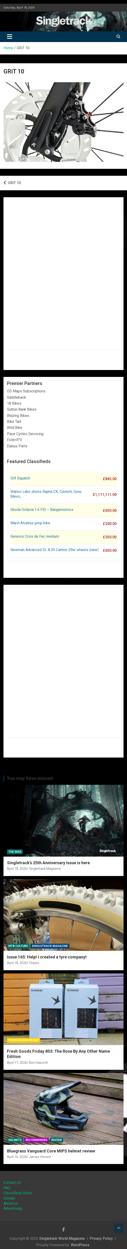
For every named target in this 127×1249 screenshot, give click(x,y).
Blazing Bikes (18, 415)
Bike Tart (14, 421)
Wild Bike (14, 427)
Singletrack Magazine (45, 868)
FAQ (6, 1188)
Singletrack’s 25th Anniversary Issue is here (48, 862)
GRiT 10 (14, 183)
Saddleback (16, 397)
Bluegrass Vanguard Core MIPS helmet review (51, 1151)
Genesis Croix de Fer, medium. (35, 536)
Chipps (34, 963)
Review (56, 1140)
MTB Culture (18, 946)
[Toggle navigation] (9, 36)
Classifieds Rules (17, 1193)
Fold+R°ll (14, 440)
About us (10, 1203)
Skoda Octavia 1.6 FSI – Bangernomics (41, 509)
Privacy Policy (101, 1238)
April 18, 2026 (17, 868)
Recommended (36, 1140)
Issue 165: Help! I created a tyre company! (47, 957)
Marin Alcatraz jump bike (30, 523)
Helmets (15, 1140)
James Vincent (40, 1157)
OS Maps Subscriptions (26, 391)
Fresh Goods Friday (23, 1040)
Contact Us (12, 1182)
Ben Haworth (38, 1062)
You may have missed (30, 778)
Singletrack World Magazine (62, 1238)
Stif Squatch (20, 478)
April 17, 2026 (17, 1062)
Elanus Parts (17, 446)
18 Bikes (14, 403)
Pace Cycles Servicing (25, 434)
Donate (9, 1198)
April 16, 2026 (17, 1157)
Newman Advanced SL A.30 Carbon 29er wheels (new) (54, 550)
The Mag (14, 851)
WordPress (80, 1245)
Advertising (12, 1208)
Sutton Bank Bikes (21, 409)
